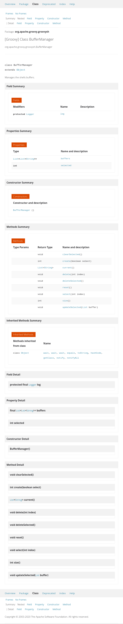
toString (83, 352)
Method (67, 18)
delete (66, 273)
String (30, 158)
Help (72, 4)
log (62, 113)
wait (46, 352)
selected (66, 164)
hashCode (96, 352)
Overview (10, 4)
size (65, 299)
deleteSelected (71, 280)
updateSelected (71, 306)
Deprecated (49, 4)
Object (20, 70)
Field (29, 18)
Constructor (53, 18)
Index (62, 4)
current (67, 266)
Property (39, 18)
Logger (30, 113)
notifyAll (73, 357)
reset (65, 286)
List (15, 158)
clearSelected (71, 253)
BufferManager (21, 209)
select (66, 293)
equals (71, 352)
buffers (65, 158)
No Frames (20, 13)
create (66, 260)
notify (60, 357)
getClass (48, 357)
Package (24, 4)
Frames (9, 13)
